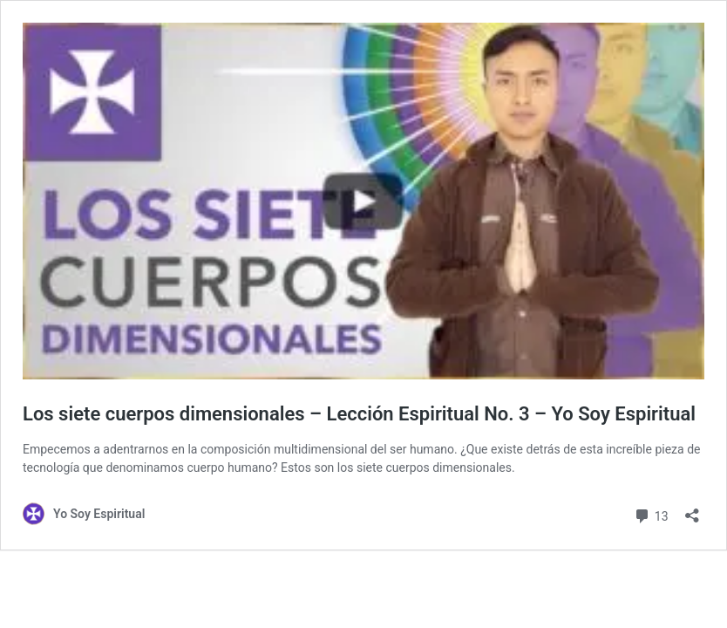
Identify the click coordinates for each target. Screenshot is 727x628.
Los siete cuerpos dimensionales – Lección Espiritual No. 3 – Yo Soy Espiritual (359, 414)
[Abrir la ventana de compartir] (692, 509)
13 (651, 514)
